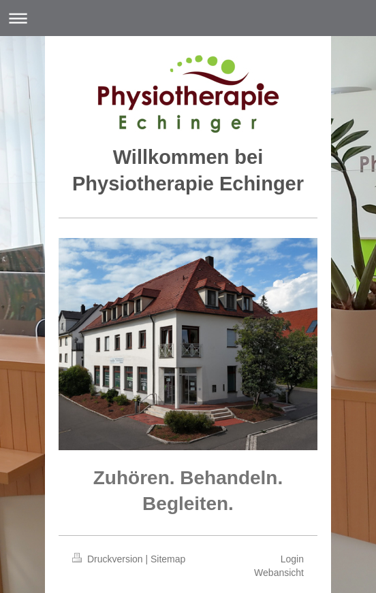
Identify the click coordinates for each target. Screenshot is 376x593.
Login (292, 559)
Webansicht (279, 572)
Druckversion (108, 559)
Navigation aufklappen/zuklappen (188, 18)
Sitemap (168, 559)
